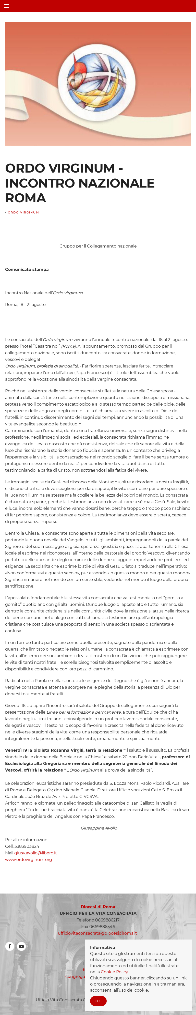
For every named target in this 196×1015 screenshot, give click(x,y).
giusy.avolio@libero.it (35, 853)
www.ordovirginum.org (28, 859)
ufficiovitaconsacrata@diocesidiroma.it (97, 933)
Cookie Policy (114, 972)
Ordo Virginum (23, 212)
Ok (98, 1001)
